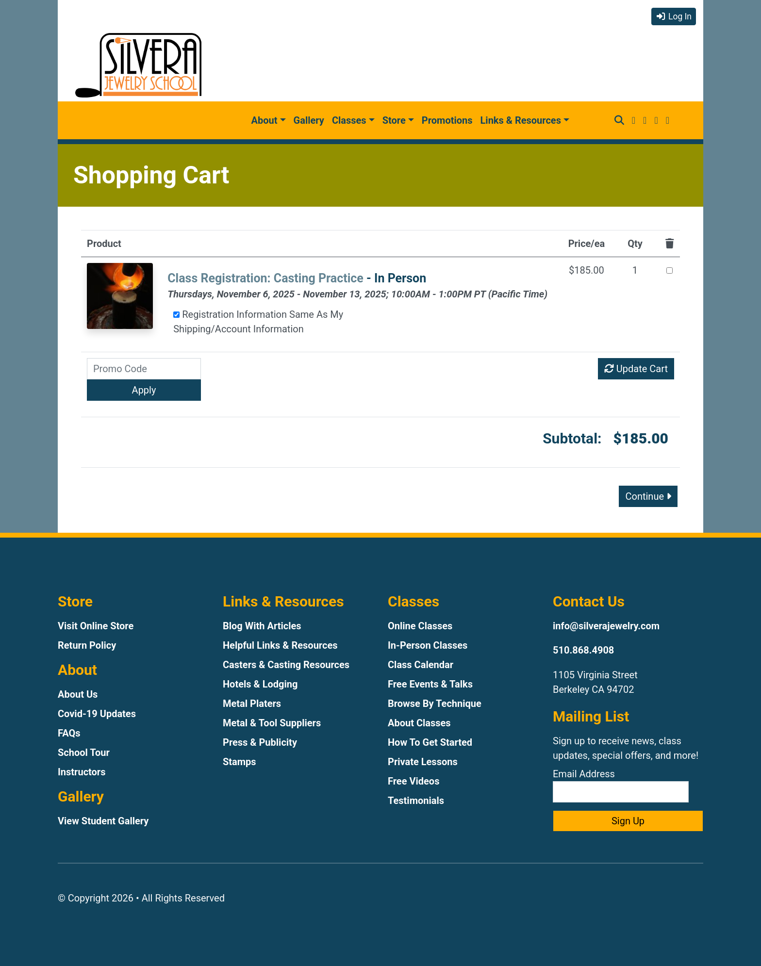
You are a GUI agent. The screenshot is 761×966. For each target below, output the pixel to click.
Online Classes (420, 626)
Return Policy (87, 645)
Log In (674, 16)
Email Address (621, 785)
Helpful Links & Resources (280, 645)
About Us (78, 694)
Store (394, 120)
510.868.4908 (583, 650)
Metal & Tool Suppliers (272, 723)
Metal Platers (252, 703)
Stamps (239, 762)
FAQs (69, 733)
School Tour (84, 752)
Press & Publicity (260, 742)
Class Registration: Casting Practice (265, 278)
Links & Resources (520, 120)
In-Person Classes (427, 645)
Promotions (447, 120)
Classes (349, 120)
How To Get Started (430, 742)
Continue (648, 496)
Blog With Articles (262, 626)
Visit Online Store (95, 626)
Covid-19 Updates (97, 714)
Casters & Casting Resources (286, 665)
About (264, 120)
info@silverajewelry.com (606, 626)
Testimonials (416, 800)
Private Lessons (423, 762)
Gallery (309, 120)
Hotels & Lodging (260, 684)
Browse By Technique (434, 703)
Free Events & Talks (430, 684)
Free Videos (413, 781)
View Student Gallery (103, 821)
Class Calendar (420, 665)
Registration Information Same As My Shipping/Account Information (258, 322)
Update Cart (636, 369)
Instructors (81, 772)
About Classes (419, 723)
